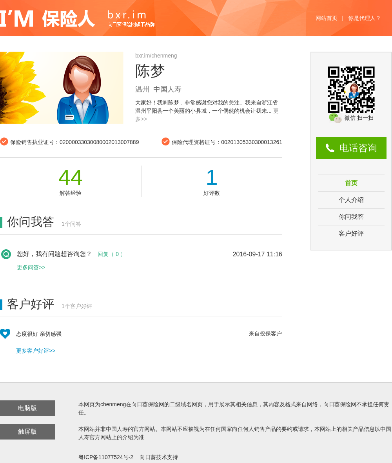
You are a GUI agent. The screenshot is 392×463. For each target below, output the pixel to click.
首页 (351, 183)
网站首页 (327, 18)
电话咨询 (358, 147)
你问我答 (351, 216)
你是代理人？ (364, 18)
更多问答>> (31, 267)
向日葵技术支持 (159, 457)
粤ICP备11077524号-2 (105, 457)
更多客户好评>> (35, 351)
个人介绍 (351, 199)
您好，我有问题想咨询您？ (54, 253)
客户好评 (351, 233)
